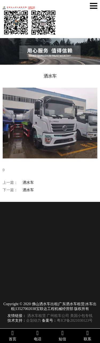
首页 (12, 335)
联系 (87, 335)
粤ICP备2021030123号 (75, 320)
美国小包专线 (81, 316)
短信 (62, 335)
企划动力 (33, 320)
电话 (37, 335)
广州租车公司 (58, 316)
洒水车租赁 (36, 316)
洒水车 (28, 183)
